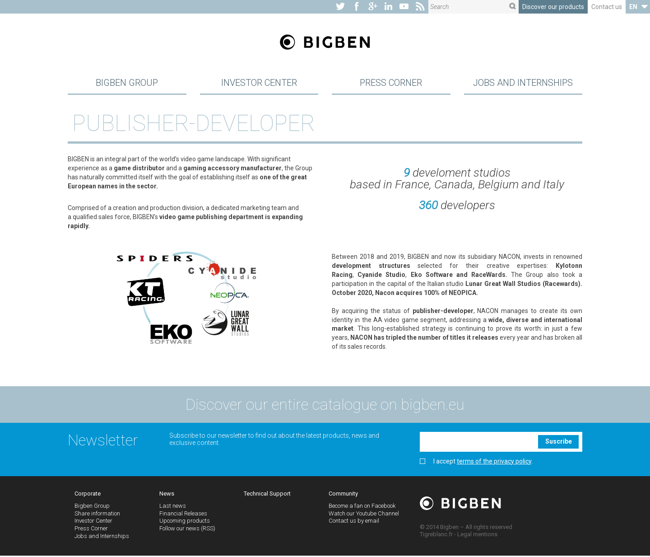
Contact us (606, 6)
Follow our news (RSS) (187, 529)
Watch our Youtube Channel (364, 514)
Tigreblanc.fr (436, 535)
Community (343, 494)
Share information (97, 514)
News (166, 494)
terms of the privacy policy (494, 462)
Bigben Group (127, 83)
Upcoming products (184, 522)
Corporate (87, 494)
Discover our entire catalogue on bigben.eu (325, 405)
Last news (172, 506)
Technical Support (267, 494)
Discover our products (553, 6)
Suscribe (558, 442)
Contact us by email (354, 522)
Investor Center (259, 83)
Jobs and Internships (523, 83)
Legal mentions (477, 535)
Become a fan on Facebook (362, 506)
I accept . (476, 462)
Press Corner (391, 83)
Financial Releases (183, 514)
